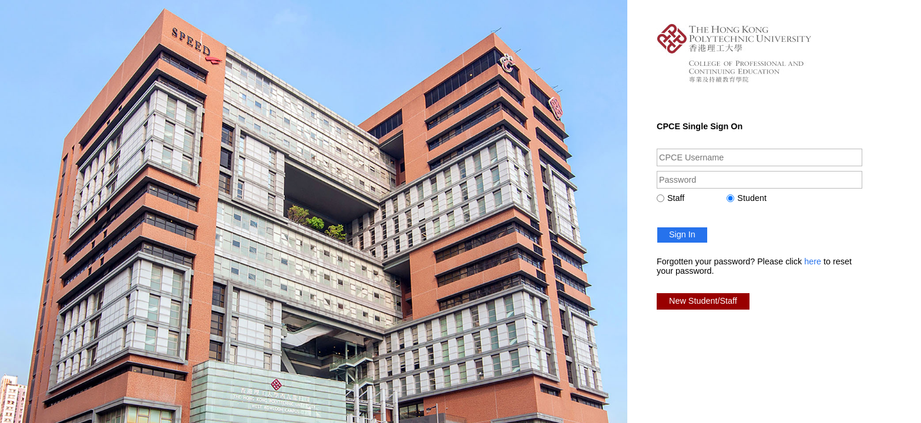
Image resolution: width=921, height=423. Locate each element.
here (812, 261)
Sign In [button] (682, 234)
